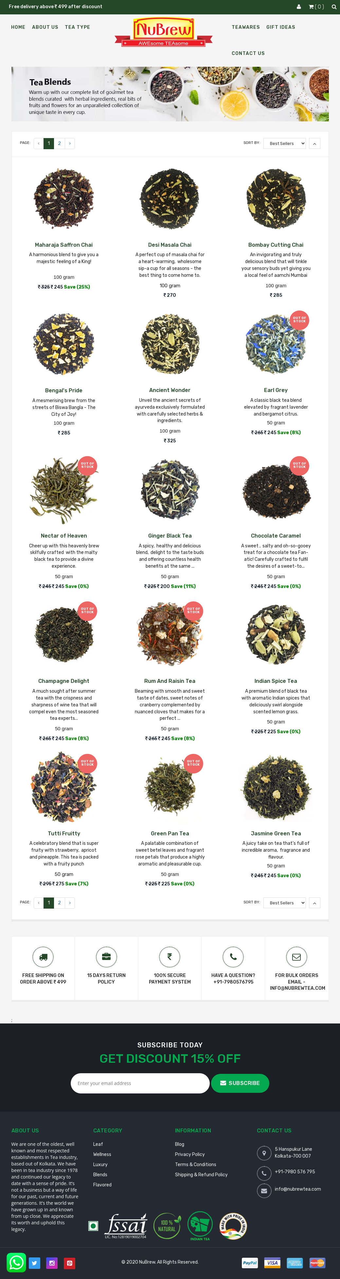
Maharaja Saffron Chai (64, 245)
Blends (100, 1175)
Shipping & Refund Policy (201, 1175)
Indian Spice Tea (276, 681)
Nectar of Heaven (64, 536)
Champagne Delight (63, 681)
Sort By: (251, 143)
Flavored (102, 1185)
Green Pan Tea (170, 833)
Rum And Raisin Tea (169, 681)
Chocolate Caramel (276, 536)
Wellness (102, 1154)
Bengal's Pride (63, 390)
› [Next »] (70, 143)
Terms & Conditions (195, 1164)
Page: (25, 143)
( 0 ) (317, 7)
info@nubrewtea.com (298, 1189)
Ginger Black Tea (170, 536)
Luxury (100, 1164)
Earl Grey (276, 390)
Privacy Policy (190, 1154)
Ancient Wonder (169, 390)
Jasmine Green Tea (276, 833)
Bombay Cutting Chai (275, 245)
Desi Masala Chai (169, 245)
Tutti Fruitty (64, 833)
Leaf (98, 1144)
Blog (179, 1144)
